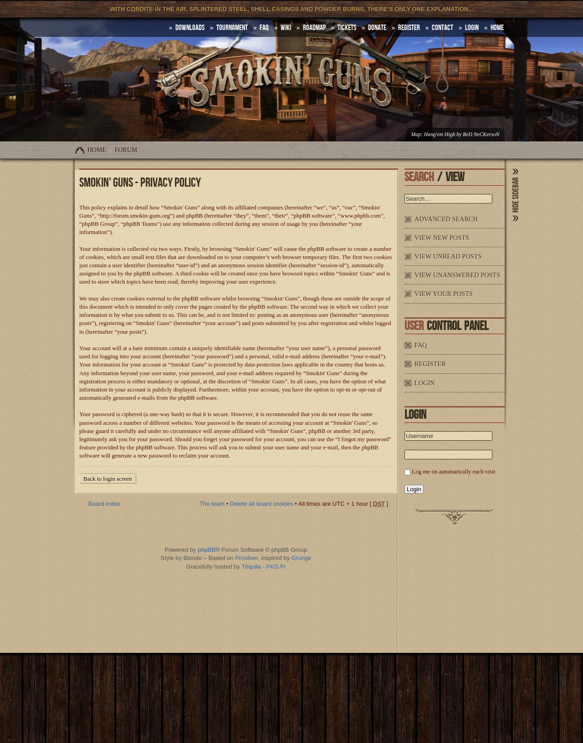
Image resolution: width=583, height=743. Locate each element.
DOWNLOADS (190, 27)
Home (96, 150)
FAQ (264, 27)
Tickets (347, 27)
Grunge (301, 558)
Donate (377, 27)
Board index (104, 503)
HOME (497, 27)
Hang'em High (439, 134)
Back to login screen (107, 478)
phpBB (206, 549)
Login (472, 27)
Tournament (232, 27)
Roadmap (314, 27)
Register (409, 27)
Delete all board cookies (261, 503)
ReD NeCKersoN (481, 134)
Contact (442, 27)
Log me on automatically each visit (453, 471)
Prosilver (246, 558)
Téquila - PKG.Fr (263, 566)
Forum (126, 150)
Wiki (286, 27)
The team (212, 503)
